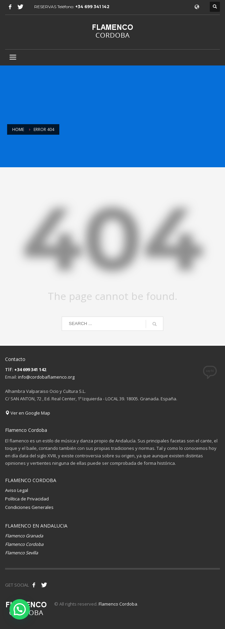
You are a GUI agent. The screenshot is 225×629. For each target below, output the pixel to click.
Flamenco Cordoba (118, 604)
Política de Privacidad (27, 499)
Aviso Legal (16, 490)
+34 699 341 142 (92, 6)
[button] (19, 609)
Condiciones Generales (29, 507)
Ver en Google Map (27, 413)
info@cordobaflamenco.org (46, 377)
